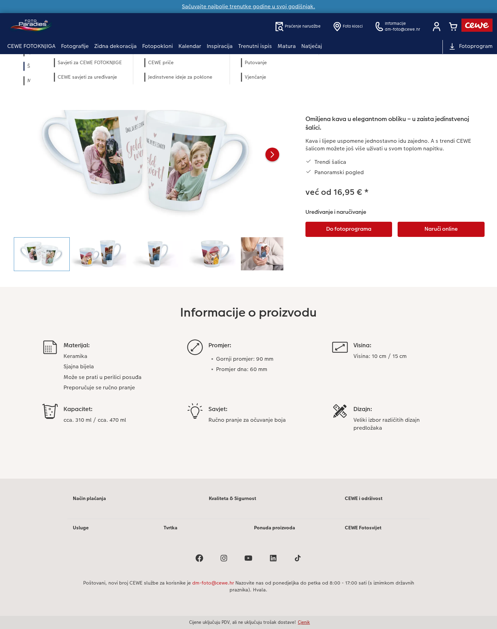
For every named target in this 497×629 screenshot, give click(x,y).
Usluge (81, 527)
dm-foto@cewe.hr (213, 582)
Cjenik (304, 622)
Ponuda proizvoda (274, 527)
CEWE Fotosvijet (363, 527)
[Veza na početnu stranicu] (75, 26)
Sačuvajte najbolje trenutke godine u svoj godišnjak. (248, 6)
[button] (436, 26)
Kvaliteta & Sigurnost (232, 498)
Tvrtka (170, 527)
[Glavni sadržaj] (248, 276)
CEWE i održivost (363, 498)
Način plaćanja (89, 498)
